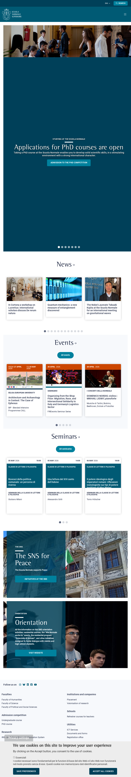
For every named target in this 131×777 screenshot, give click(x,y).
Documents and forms (77, 733)
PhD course (7, 724)
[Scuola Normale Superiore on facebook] (31, 684)
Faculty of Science (10, 703)
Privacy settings (19, 738)
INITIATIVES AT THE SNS (36, 579)
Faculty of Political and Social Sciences (19, 707)
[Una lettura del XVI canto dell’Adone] (64, 486)
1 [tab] (58, 247)
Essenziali (21, 757)
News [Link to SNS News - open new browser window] (66, 265)
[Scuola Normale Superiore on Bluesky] (24, 684)
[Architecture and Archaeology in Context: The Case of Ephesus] (25, 389)
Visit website (36, 653)
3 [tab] (65, 247)
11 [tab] (78, 331)
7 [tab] (79, 247)
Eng (106, 3)
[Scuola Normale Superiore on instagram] (20, 684)
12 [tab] (81, 331)
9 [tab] (71, 331)
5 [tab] (72, 247)
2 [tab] (62, 247)
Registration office (75, 737)
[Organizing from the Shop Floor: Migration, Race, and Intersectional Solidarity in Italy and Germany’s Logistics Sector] (64, 390)
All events (65, 355)
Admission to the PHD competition (69, 162)
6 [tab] (75, 247)
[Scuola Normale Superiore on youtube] (35, 684)
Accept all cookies (103, 771)
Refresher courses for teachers (80, 716)
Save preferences (26, 771)
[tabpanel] (25, 300)
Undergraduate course (12, 720)
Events (65, 343)
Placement (72, 700)
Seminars (65, 437)
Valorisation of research (78, 703)
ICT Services (72, 730)
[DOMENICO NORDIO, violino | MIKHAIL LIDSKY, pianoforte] (103, 387)
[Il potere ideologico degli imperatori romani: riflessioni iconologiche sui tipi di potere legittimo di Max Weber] (103, 486)
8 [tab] (68, 331)
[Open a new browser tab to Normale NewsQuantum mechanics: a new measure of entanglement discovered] (64, 297)
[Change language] (109, 3)
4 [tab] (69, 247)
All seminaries (65, 449)
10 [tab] (75, 331)
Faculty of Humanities (12, 700)
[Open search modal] (121, 3)
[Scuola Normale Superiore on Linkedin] (28, 684)
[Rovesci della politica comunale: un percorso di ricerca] (25, 486)
